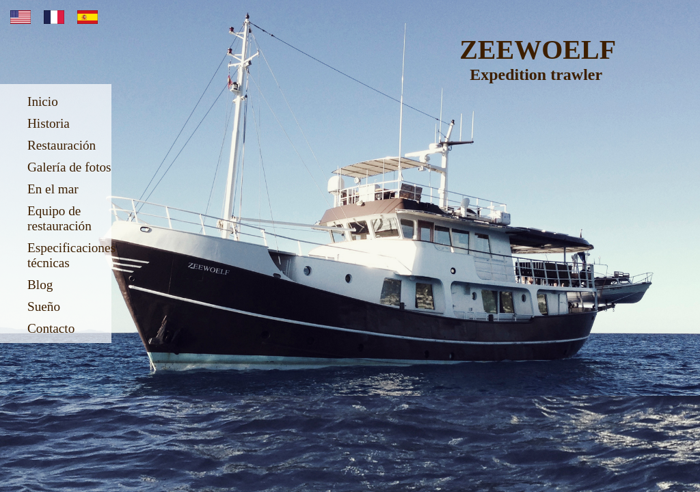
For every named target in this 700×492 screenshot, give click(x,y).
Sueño (43, 306)
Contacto (51, 328)
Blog (40, 284)
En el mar (53, 189)
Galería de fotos (69, 167)
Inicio (42, 101)
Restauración (61, 145)
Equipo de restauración (59, 218)
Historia (48, 123)
